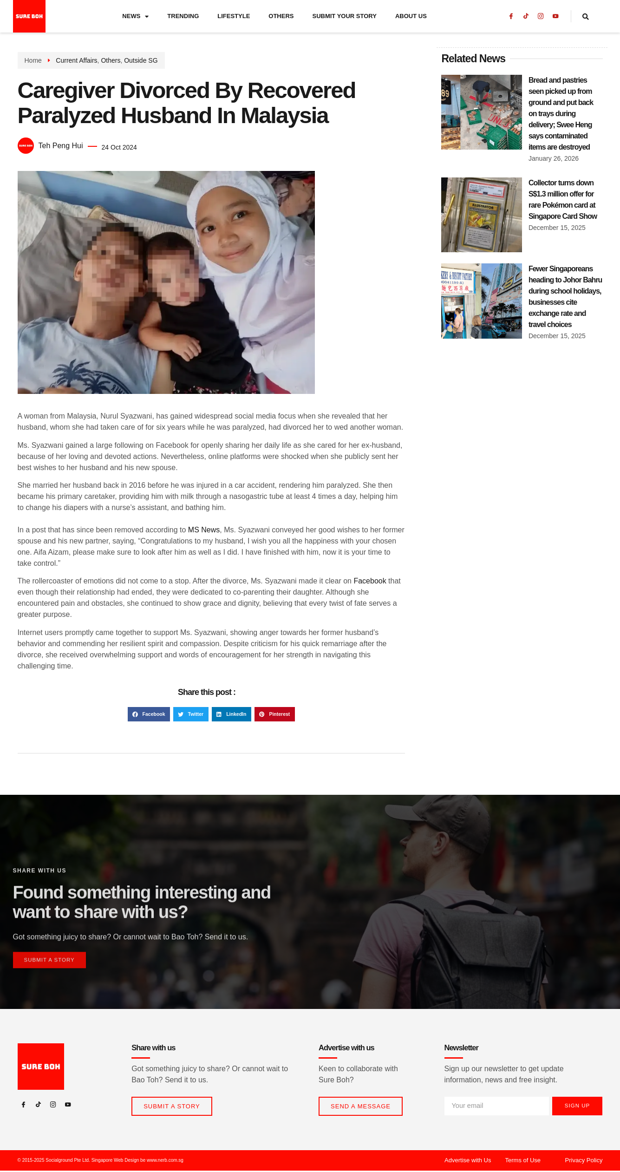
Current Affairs (76, 60)
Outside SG (140, 60)
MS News (204, 530)
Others (281, 16)
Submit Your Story (344, 16)
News (135, 16)
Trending (183, 16)
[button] (149, 714)
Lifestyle (233, 16)
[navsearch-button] (591, 16)
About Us (411, 16)
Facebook (369, 581)
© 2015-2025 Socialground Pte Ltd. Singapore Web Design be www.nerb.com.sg (100, 1161)
